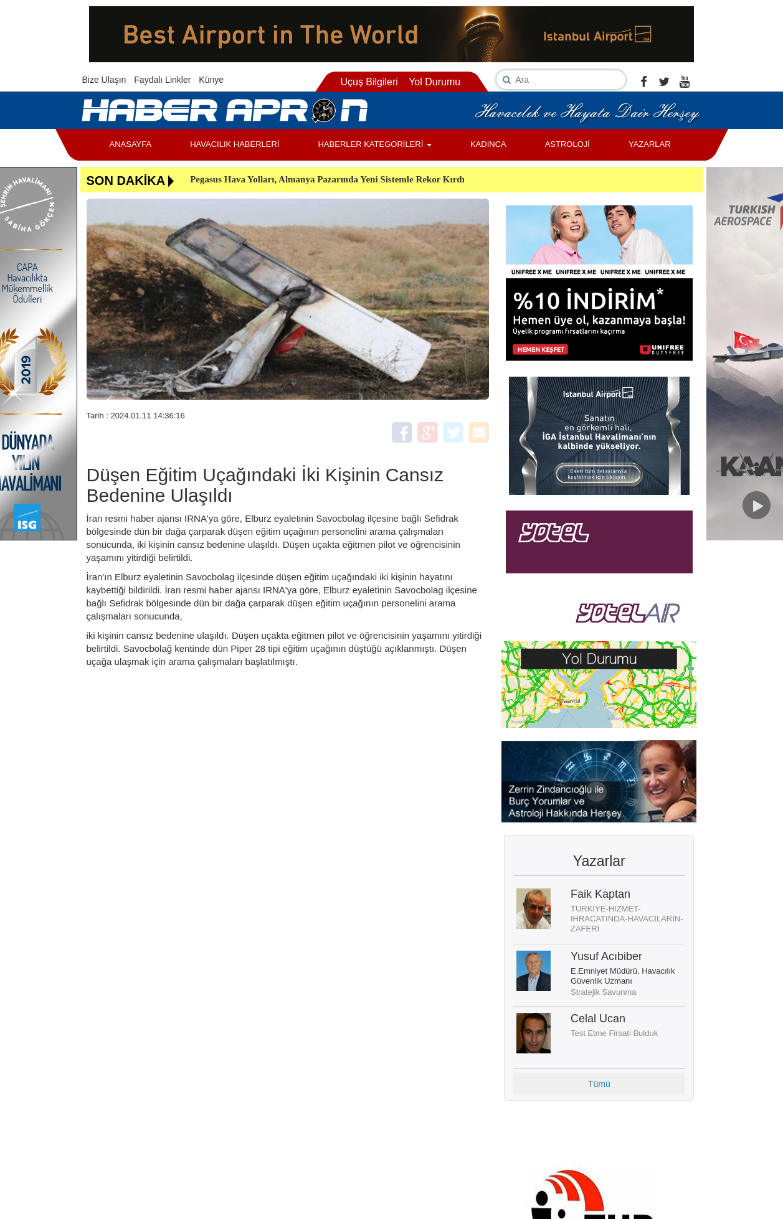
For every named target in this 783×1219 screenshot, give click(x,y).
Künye (211, 80)
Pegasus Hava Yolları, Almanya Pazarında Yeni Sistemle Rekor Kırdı (327, 179)
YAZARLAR (650, 144)
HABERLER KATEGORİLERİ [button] (374, 144)
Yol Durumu (434, 82)
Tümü (599, 1084)
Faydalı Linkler (162, 80)
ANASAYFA (131, 144)
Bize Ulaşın (104, 80)
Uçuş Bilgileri (368, 82)
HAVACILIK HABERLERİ (234, 144)
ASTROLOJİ (567, 144)
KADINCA (488, 144)
